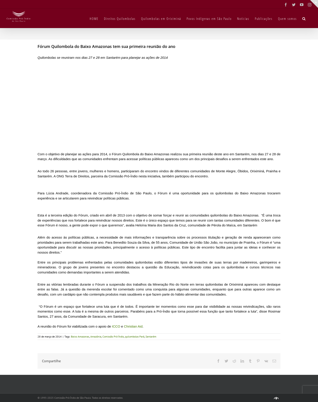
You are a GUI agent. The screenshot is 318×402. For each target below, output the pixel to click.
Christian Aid (133, 326)
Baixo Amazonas (80, 336)
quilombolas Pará (134, 336)
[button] (304, 18)
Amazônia (95, 336)
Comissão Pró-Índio (113, 336)
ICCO (115, 326)
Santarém (151, 336)
